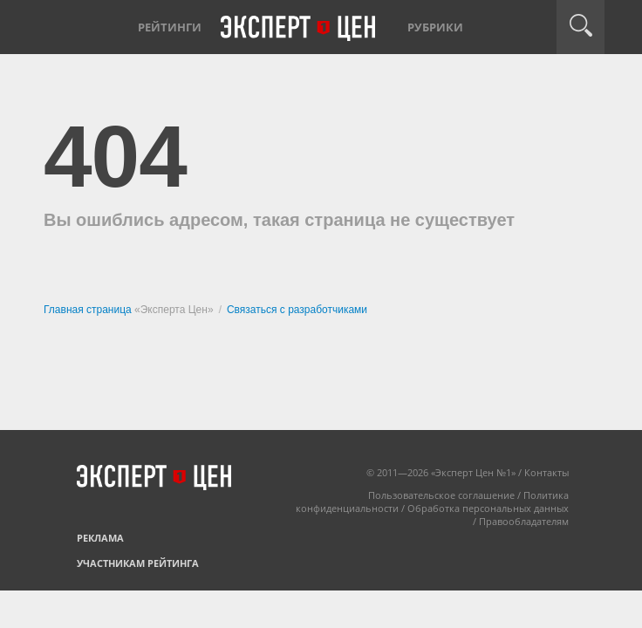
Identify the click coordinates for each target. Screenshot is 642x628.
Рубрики (435, 27)
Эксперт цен (299, 29)
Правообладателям (524, 521)
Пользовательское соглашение (441, 495)
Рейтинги (169, 27)
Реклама (100, 537)
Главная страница (89, 310)
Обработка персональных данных (488, 508)
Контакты (546, 472)
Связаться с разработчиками (297, 310)
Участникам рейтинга (138, 563)
